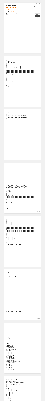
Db (8, 9)
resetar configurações (37, 17)
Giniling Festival (11, 7)
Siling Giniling (11, 5)
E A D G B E (12, 11)
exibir (37, 14)
